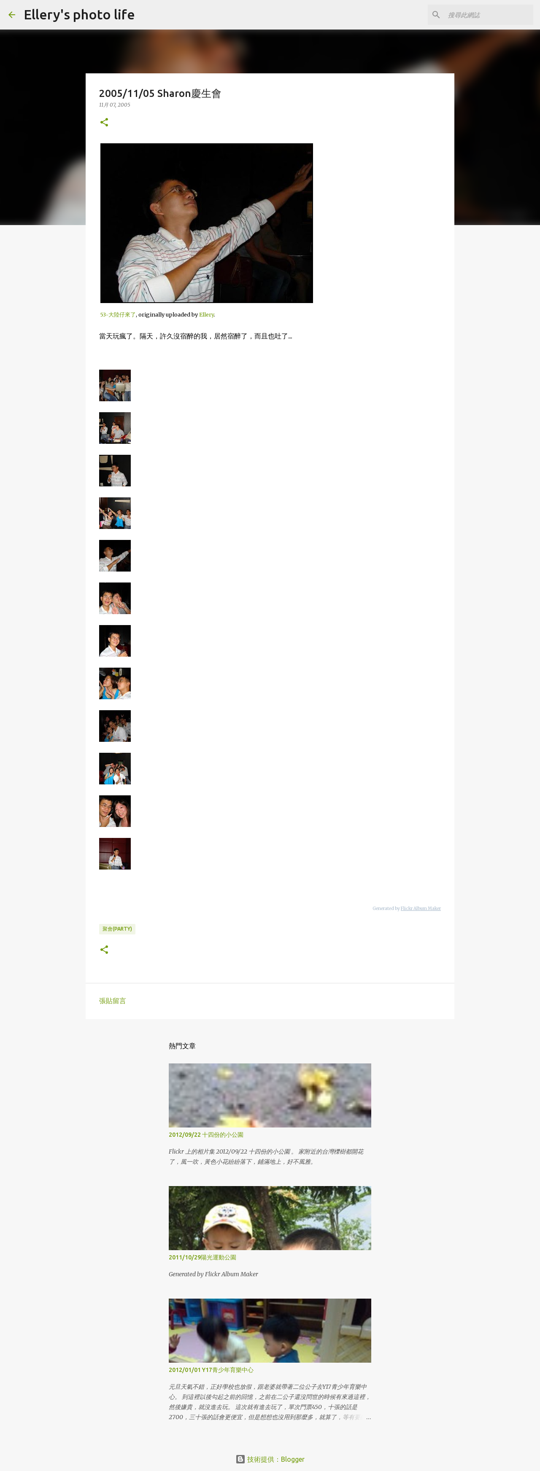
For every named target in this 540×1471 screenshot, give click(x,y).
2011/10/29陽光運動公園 (202, 1257)
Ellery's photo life (79, 14)
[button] (104, 123)
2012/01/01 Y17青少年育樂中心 (211, 1369)
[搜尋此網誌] (489, 15)
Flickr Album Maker (421, 908)
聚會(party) (117, 928)
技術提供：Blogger (270, 1459)
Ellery (206, 314)
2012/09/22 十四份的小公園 (206, 1134)
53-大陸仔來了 (118, 314)
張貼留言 (112, 1000)
